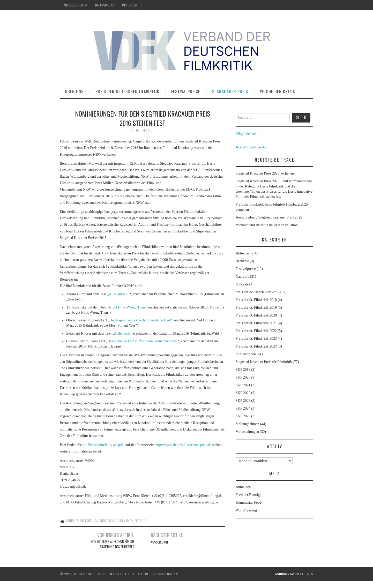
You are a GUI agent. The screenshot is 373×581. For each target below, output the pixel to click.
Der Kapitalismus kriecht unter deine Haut (140, 320)
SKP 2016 (140, 520)
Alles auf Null (119, 294)
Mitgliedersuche (247, 134)
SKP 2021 (243, 385)
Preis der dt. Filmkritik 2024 (256, 346)
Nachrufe (242, 276)
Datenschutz (104, 5)
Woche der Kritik (277, 91)
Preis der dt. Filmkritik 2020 (256, 315)
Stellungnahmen (247, 424)
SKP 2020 (243, 377)
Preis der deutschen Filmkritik (127, 91)
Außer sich (122, 333)
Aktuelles (72, 520)
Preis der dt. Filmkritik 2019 (256, 308)
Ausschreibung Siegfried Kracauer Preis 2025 (269, 217)
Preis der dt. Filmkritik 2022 (256, 331)
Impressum (129, 5)
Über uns (74, 91)
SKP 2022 (243, 393)
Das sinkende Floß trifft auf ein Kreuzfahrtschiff (142, 341)
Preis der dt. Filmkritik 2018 (256, 300)
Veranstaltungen (247, 432)
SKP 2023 (243, 401)
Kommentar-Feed (248, 502)
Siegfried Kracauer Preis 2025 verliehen (265, 173)
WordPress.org (246, 510)
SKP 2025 (243, 416)
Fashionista (283, 573)
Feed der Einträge (249, 495)
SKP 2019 (243, 370)
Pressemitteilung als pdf (105, 445)
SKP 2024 (243, 408)
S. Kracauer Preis (230, 91)
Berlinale (242, 261)
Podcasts (242, 284)
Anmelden (243, 487)
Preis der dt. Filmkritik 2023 (256, 339)
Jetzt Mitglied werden (251, 147)
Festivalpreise (185, 91)
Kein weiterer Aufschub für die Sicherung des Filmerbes (112, 544)
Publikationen (246, 354)
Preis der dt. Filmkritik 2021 (256, 323)
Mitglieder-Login (75, 5)
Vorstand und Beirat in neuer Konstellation (267, 225)
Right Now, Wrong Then (127, 307)
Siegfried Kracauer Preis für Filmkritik (106, 520)
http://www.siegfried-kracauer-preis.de (183, 445)
